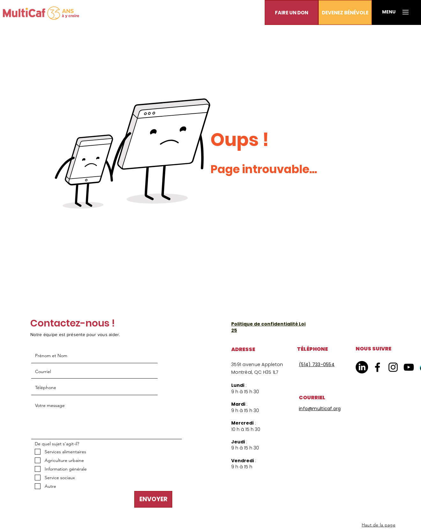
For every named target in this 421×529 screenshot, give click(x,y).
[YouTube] (409, 367)
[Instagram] (393, 367)
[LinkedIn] (362, 367)
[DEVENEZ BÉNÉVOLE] (345, 12)
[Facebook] (377, 367)
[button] (291, 12)
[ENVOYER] (153, 499)
